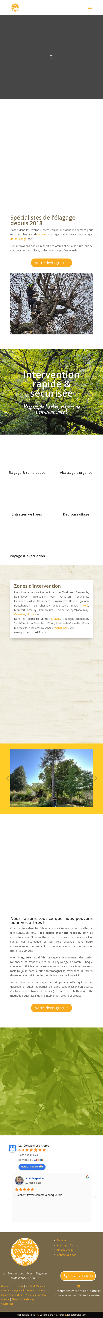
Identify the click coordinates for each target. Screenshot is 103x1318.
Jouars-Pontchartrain (12, 1295)
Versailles (19, 614)
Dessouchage (65, 1250)
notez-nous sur (32, 1166)
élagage (41, 234)
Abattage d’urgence (76, 472)
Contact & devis (66, 1255)
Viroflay (31, 614)
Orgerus (5, 1290)
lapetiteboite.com (76, 1314)
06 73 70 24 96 (80, 1275)
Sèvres (15, 1299)
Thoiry (19, 1286)
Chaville (55, 618)
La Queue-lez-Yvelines (24, 1290)
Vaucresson (61, 627)
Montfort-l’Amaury (35, 1286)
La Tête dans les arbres (52, 1314)
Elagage (61, 1240)
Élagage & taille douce (26, 472)
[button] (7, 778)
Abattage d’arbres (67, 1245)
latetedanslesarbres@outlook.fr (78, 1291)
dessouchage (18, 239)
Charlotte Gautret (36, 1178)
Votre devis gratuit (51, 262)
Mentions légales (26, 1314)
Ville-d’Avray (27, 1299)
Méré (85, 605)
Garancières (7, 1286)
